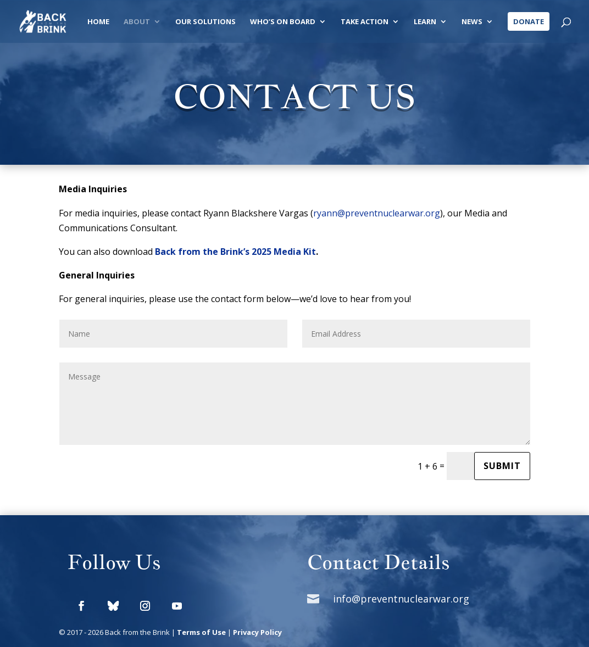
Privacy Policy (257, 632)
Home (98, 22)
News (472, 22)
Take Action (364, 22)
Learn (425, 22)
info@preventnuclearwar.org (401, 598)
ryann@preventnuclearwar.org (376, 213)
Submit (502, 466)
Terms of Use (201, 632)
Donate (528, 21)
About (137, 22)
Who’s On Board (282, 22)
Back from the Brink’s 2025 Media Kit (235, 252)
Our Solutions (205, 22)
